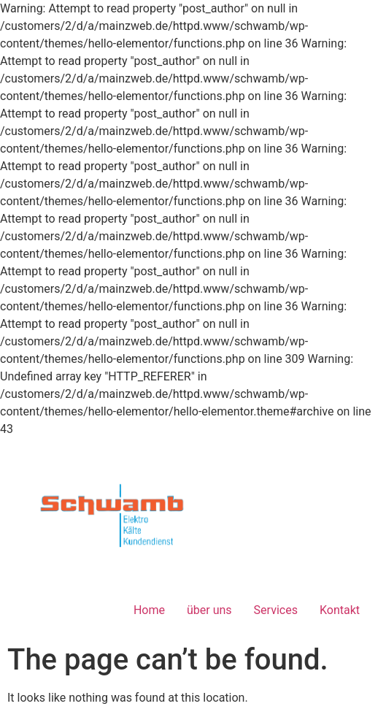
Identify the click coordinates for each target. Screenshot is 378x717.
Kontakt (340, 610)
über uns (209, 610)
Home (149, 610)
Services (276, 610)
